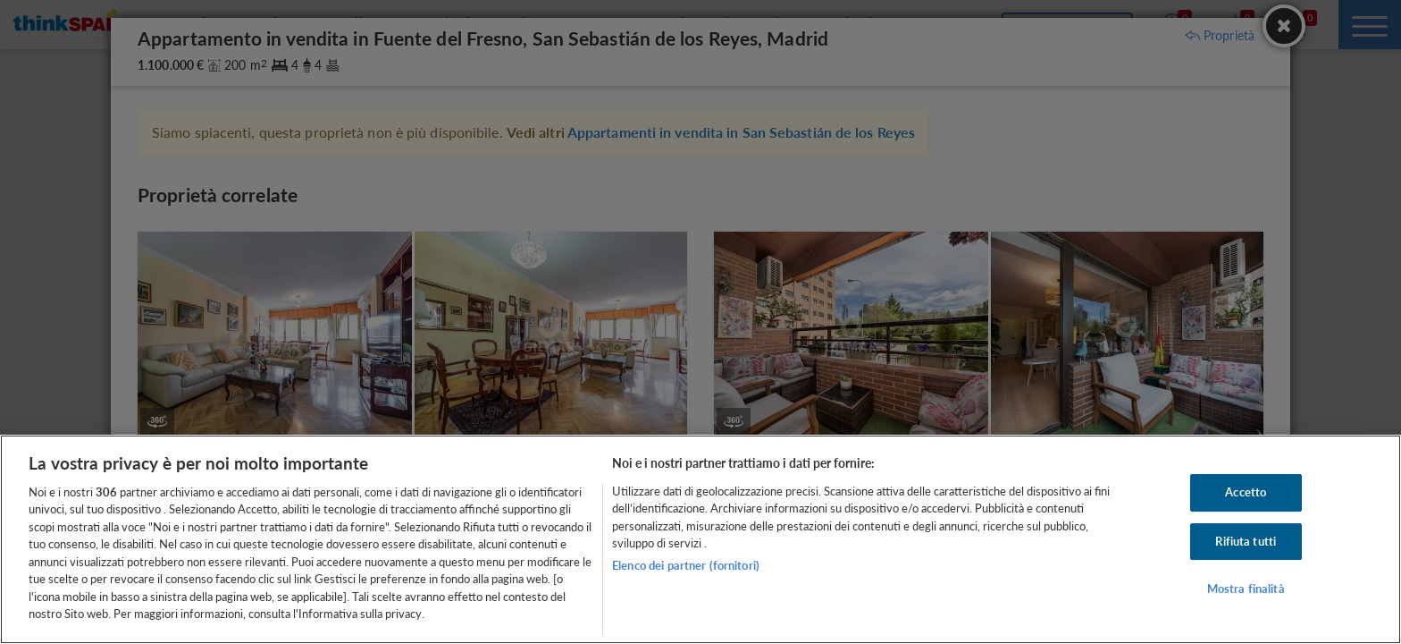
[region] (700, 539)
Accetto (1245, 492)
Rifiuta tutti (1245, 541)
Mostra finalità (1246, 588)
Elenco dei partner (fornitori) (685, 565)
